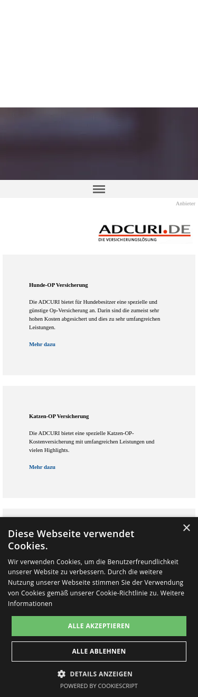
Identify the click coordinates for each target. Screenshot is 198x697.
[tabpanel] (99, 315)
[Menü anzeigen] (99, 189)
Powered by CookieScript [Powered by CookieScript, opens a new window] (99, 686)
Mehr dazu (42, 344)
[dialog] (99, 607)
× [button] (186, 528)
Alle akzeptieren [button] (99, 625)
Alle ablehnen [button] (99, 651)
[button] (99, 672)
